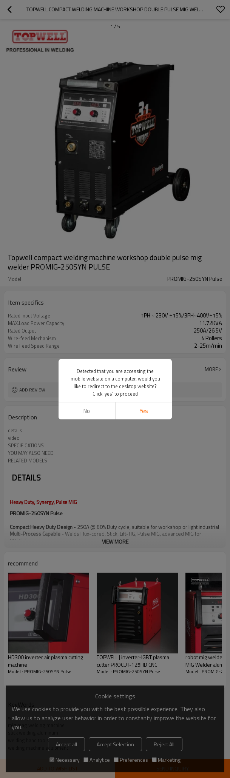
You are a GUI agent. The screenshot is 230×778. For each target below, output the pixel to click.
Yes (143, 411)
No (86, 411)
